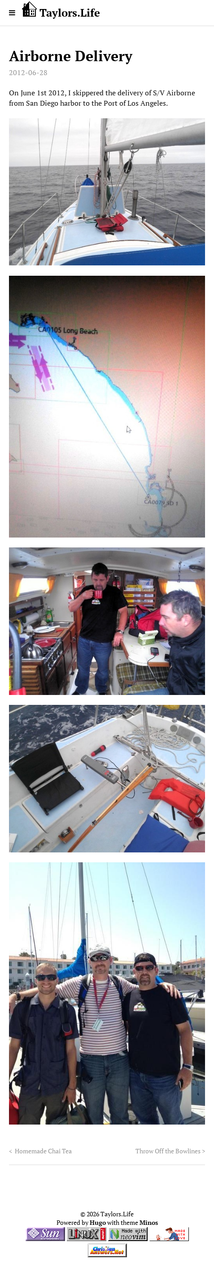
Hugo (98, 1223)
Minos (149, 1223)
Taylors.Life (61, 10)
